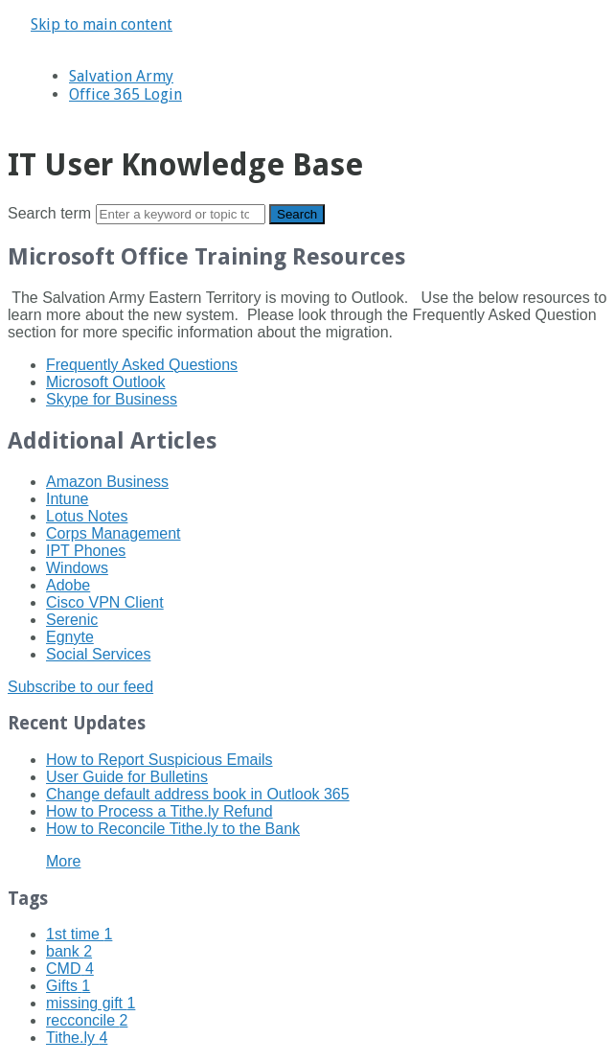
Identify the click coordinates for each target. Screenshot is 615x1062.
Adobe (68, 585)
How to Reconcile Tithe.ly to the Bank (173, 828)
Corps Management (113, 533)
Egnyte (70, 637)
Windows (77, 568)
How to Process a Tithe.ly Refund (159, 811)
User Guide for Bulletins (127, 777)
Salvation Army (121, 76)
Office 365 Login (125, 94)
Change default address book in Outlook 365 (198, 794)
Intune (67, 499)
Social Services (98, 654)
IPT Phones (85, 551)
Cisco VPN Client (105, 602)
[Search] (180, 214)
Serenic (72, 620)
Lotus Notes (86, 516)
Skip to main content (101, 24)
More (63, 861)
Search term (49, 213)
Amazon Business (107, 481)
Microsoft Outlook (105, 382)
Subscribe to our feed (80, 687)
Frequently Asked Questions (142, 365)
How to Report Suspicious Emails (159, 759)
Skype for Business (111, 399)
